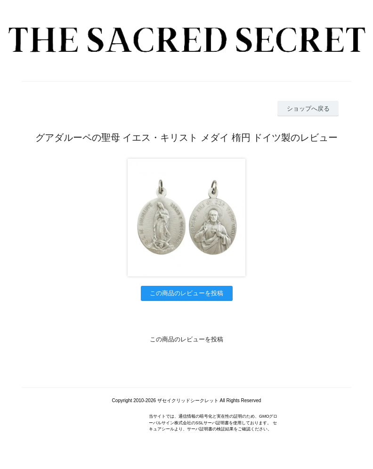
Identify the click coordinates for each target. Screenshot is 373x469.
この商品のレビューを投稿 (186, 293)
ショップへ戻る (308, 108)
